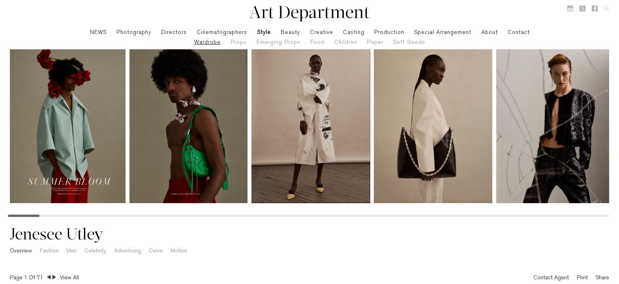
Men (71, 251)
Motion (179, 251)
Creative (321, 33)
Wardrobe (207, 42)
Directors (174, 33)
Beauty (290, 33)
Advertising (127, 251)
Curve (156, 251)
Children (345, 42)
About (489, 33)
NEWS (98, 33)
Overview (21, 251)
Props (239, 42)
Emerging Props (278, 42)
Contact (519, 33)
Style (264, 33)
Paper (375, 42)
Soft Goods (409, 42)
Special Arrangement (442, 33)
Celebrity (95, 251)
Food (317, 42)
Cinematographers (222, 33)
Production (389, 33)
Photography (133, 33)
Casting (353, 33)
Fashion (49, 251)
